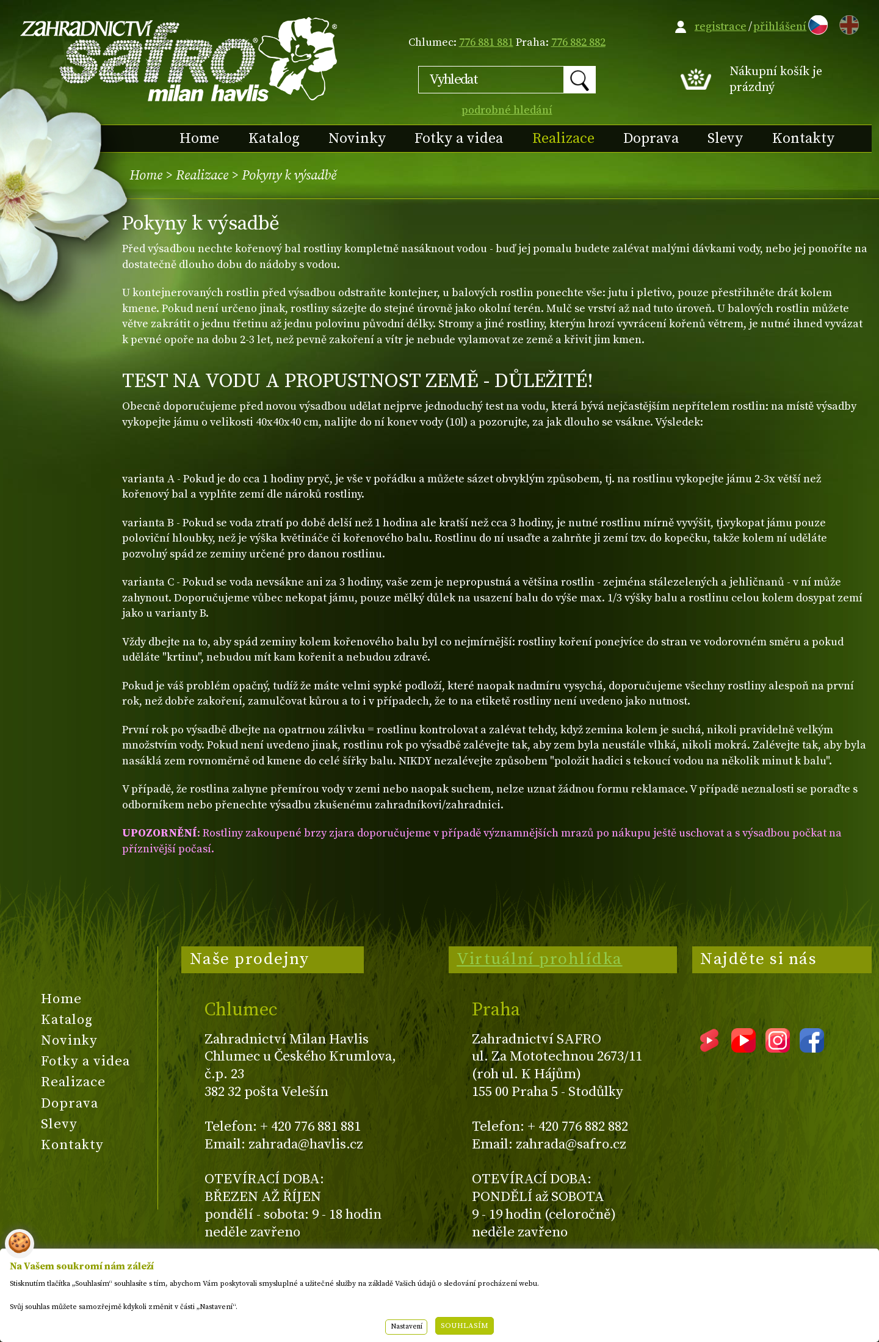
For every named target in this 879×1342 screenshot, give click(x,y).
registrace (721, 27)
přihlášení (779, 27)
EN (846, 23)
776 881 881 (486, 42)
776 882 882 (578, 42)
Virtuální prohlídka (540, 959)
